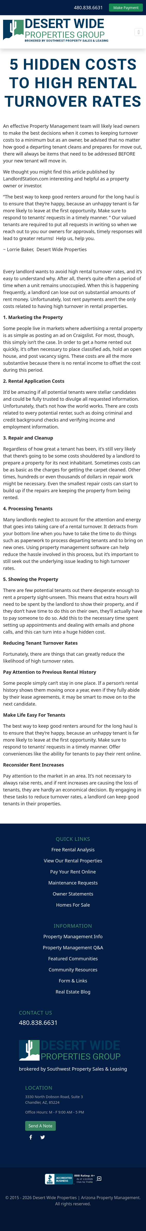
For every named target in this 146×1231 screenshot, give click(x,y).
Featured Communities (73, 958)
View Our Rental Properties (73, 861)
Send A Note (40, 1126)
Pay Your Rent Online (73, 872)
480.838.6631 (88, 7)
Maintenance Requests (73, 883)
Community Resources (73, 969)
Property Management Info (73, 936)
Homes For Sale (73, 905)
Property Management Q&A (73, 947)
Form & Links (73, 981)
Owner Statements (73, 894)
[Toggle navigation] (138, 32)
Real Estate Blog (73, 992)
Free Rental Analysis (73, 849)
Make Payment (126, 7)
